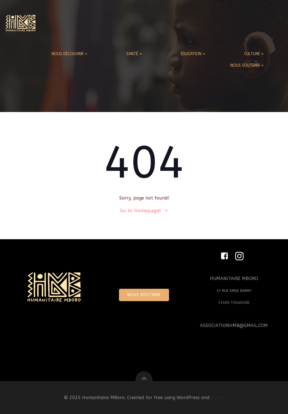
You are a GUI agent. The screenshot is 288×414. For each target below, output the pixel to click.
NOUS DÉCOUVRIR (70, 54)
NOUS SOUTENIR (247, 65)
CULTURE (254, 54)
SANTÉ (134, 54)
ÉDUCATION (193, 54)
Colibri (217, 397)
